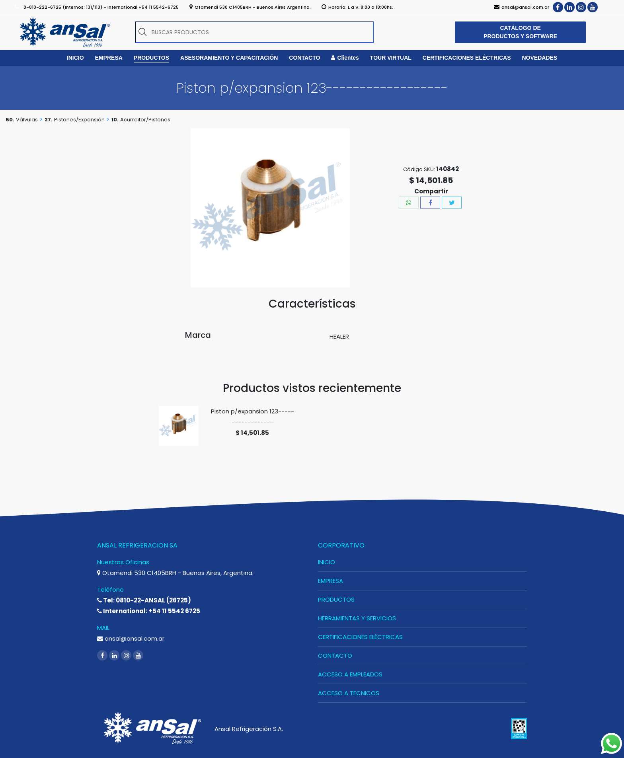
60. (10, 119)
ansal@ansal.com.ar (130, 638)
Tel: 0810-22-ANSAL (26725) (144, 600)
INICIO (326, 562)
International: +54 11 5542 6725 (148, 611)
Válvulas (27, 119)
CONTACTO (335, 655)
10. (115, 119)
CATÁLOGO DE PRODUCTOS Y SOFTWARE (520, 32)
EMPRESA (330, 581)
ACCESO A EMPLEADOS (350, 674)
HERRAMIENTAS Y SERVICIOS (357, 618)
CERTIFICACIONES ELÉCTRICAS (360, 637)
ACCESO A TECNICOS (348, 693)
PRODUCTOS (336, 599)
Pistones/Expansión (79, 119)
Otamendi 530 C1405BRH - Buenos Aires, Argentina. (175, 573)
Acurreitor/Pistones (145, 119)
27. (49, 119)
